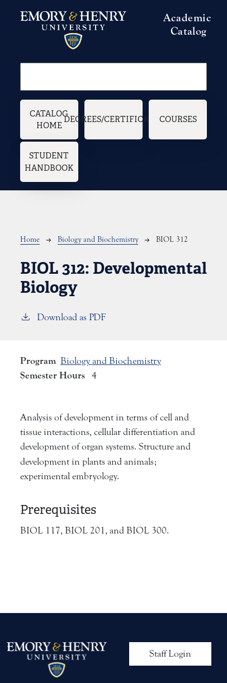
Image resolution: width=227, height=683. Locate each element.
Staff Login (170, 653)
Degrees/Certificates (113, 119)
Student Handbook (49, 161)
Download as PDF (63, 316)
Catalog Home (49, 119)
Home (30, 239)
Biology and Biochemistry (98, 239)
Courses (178, 119)
